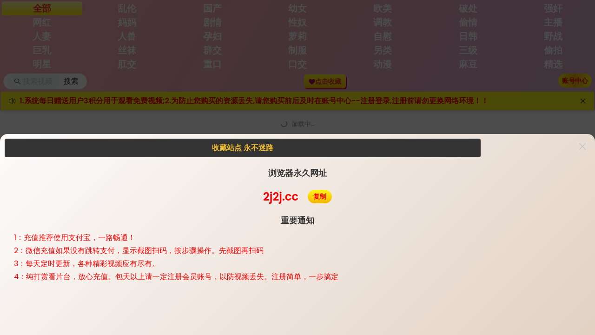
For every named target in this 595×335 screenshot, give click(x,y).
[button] (582, 146)
